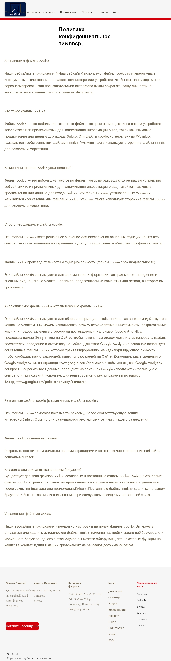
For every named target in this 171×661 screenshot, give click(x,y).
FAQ (111, 640)
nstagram (143, 619)
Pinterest (141, 625)
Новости (113, 616)
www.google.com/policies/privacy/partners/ (51, 381)
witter (142, 606)
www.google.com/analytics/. (81, 362)
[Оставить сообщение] (22, 626)
